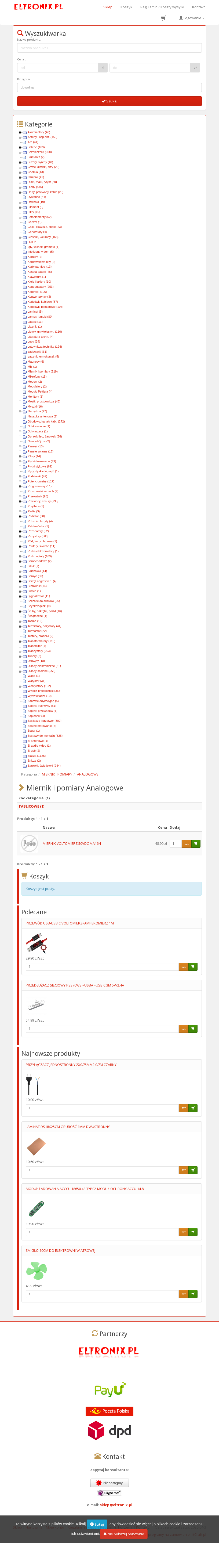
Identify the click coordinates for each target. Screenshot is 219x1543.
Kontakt (198, 7)
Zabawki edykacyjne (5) (43, 701)
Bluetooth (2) (36, 157)
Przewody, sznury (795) (43, 501)
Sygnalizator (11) (39, 596)
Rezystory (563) (38, 536)
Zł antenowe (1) (38, 740)
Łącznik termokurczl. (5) (43, 356)
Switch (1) (34, 591)
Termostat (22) (37, 630)
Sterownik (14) (37, 586)
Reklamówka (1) (38, 526)
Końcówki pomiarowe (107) (45, 306)
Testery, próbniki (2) (40, 636)
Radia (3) (34, 511)
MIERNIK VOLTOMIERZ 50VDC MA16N (72, 843)
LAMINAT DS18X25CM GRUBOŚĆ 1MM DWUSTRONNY (68, 1126)
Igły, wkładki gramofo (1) (43, 246)
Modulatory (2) (37, 386)
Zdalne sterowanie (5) (42, 725)
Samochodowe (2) (40, 561)
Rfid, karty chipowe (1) (42, 541)
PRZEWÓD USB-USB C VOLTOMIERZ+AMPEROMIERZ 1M (70, 923)
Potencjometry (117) (41, 481)
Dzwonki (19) (36, 202)
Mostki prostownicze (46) (44, 401)
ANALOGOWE (87, 774)
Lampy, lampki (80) (40, 316)
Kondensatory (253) (41, 286)
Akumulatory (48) (39, 132)
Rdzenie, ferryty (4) (40, 521)
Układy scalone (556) (41, 671)
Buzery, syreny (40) (40, 162)
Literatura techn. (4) (40, 336)
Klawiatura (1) (37, 276)
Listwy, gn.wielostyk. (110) (45, 331)
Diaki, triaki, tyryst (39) (42, 181)
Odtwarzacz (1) (38, 431)
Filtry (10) (34, 211)
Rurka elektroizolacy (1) (43, 551)
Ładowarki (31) (37, 351)
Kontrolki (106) (37, 291)
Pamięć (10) (35, 446)
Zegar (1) (34, 730)
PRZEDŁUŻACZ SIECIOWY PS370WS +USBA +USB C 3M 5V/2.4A (75, 985)
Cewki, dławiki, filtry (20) (43, 166)
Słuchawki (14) (37, 571)
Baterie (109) (36, 147)
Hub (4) (33, 241)
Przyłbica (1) (36, 506)
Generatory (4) (37, 231)
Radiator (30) (36, 516)
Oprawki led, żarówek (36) (45, 436)
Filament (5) (35, 207)
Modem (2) (35, 381)
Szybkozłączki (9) (39, 606)
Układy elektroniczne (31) (44, 665)
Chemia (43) (36, 172)
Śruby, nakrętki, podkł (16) (45, 611)
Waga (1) (34, 675)
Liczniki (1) (35, 326)
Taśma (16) (35, 621)
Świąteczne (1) (37, 615)
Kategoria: (24, 79)
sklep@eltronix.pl (116, 1504)
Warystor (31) (36, 680)
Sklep (107, 7)
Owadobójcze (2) (39, 441)
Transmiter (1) (37, 645)
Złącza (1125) (37, 755)
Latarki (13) (35, 321)
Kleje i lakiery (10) (39, 281)
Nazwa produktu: (29, 39)
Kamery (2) (35, 256)
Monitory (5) (35, 396)
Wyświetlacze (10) (40, 695)
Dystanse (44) (37, 196)
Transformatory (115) (41, 641)
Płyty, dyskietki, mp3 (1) (43, 471)
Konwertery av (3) (39, 296)
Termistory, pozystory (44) (44, 626)
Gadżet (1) (35, 222)
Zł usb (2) (34, 750)
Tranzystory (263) (39, 650)
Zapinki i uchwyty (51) (42, 705)
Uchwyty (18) (36, 660)
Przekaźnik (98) (38, 496)
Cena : (21, 59)
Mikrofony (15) (37, 376)
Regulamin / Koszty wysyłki (162, 7)
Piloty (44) (34, 456)
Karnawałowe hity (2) (41, 261)
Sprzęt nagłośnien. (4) (42, 581)
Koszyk (126, 7)
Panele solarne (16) (40, 451)
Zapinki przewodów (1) (42, 710)
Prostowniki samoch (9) (43, 491)
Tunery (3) (34, 656)
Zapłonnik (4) (36, 715)
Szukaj (109, 101)
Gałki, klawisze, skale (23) (45, 226)
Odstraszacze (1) (39, 426)
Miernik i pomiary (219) (43, 371)
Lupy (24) (34, 341)
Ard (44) (33, 142)
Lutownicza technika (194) (45, 346)
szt (186, 843)
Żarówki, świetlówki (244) (44, 765)
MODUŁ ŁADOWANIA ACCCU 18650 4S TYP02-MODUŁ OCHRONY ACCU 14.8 (85, 1188)
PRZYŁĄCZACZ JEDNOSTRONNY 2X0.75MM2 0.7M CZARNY (71, 1064)
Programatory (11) (40, 486)
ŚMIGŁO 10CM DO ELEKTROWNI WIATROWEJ (60, 1250)
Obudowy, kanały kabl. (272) (46, 421)
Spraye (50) (35, 576)
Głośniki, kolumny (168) (43, 237)
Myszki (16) (35, 406)
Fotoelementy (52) (40, 216)
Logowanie (192, 18)
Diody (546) (35, 187)
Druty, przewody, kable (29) (45, 192)
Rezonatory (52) (38, 531)
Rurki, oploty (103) (40, 556)
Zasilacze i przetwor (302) (44, 720)
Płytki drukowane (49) (42, 461)
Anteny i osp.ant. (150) (42, 137)
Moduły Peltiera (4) (40, 391)
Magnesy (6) (36, 361)
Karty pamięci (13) (40, 266)
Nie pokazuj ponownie (123, 1536)
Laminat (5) (35, 311)
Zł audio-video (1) (39, 745)
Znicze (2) (34, 760)
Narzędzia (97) (37, 411)
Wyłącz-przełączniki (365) (44, 690)
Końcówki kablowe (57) (43, 301)
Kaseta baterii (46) (40, 271)
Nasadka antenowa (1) (42, 416)
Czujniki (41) (36, 177)
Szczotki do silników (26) (44, 600)
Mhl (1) (32, 366)
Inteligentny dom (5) (41, 251)
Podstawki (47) (37, 476)
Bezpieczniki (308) (40, 151)
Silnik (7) (33, 566)
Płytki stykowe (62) (40, 466)
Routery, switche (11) (41, 546)
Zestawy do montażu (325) (45, 735)
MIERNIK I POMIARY (57, 774)
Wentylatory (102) (39, 686)
